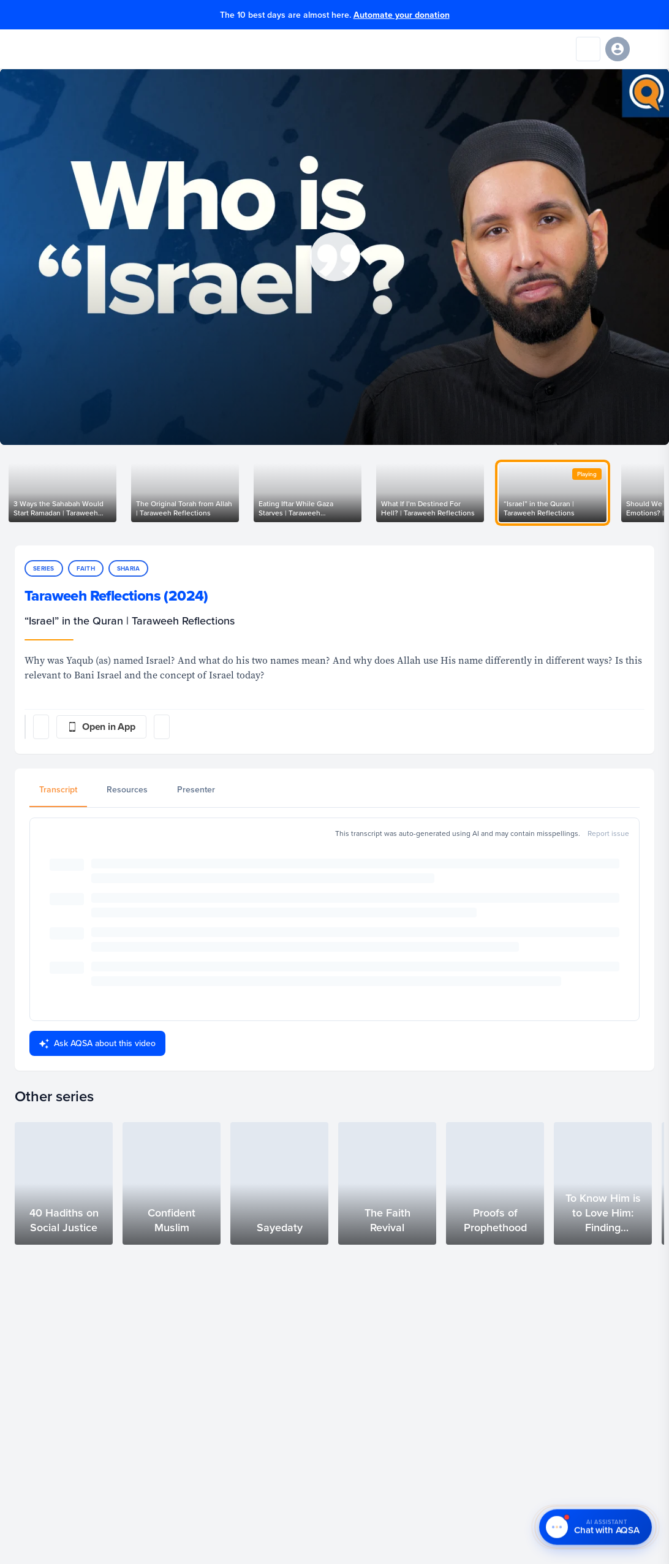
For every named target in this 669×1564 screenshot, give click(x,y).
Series (44, 568)
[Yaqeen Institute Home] (47, 49)
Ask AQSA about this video (97, 1043)
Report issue (608, 833)
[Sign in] (617, 49)
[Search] (588, 49)
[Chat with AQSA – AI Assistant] (595, 1528)
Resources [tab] (127, 789)
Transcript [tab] (58, 789)
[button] (334, 257)
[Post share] (41, 727)
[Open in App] (101, 726)
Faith (86, 568)
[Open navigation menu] (647, 49)
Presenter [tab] (196, 789)
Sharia (128, 568)
